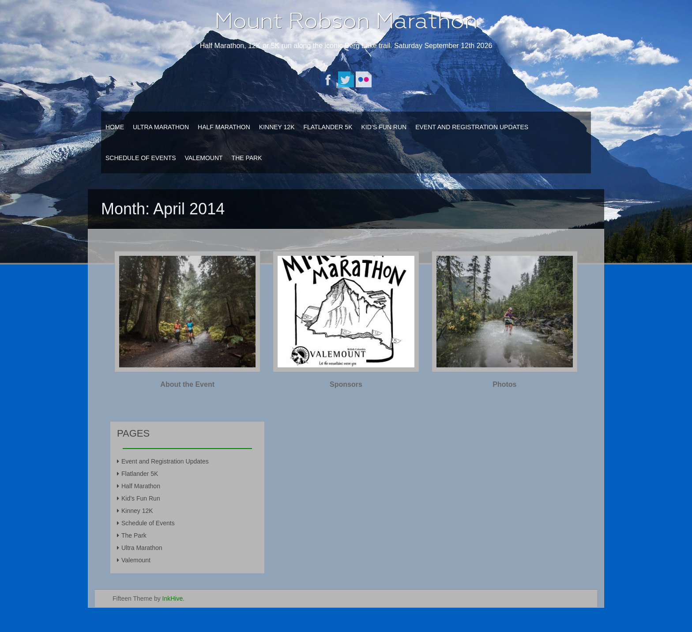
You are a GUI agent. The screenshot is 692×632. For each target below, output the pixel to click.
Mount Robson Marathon (346, 21)
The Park (247, 157)
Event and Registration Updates (471, 127)
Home (114, 127)
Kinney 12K (277, 127)
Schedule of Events (140, 157)
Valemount (203, 157)
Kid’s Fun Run (383, 127)
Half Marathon (224, 127)
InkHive (172, 598)
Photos (504, 384)
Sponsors (346, 384)
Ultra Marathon (161, 127)
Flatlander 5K (327, 127)
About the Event (187, 384)
